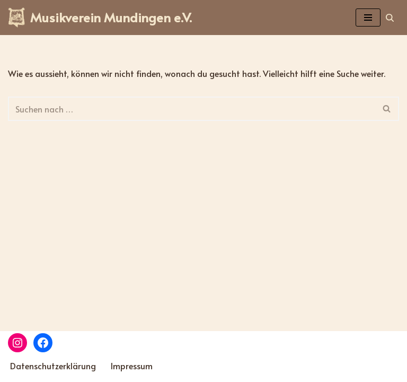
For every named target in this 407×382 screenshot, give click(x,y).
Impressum (132, 365)
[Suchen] (390, 18)
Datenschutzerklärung (53, 365)
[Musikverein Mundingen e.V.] (100, 17)
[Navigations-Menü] (368, 17)
